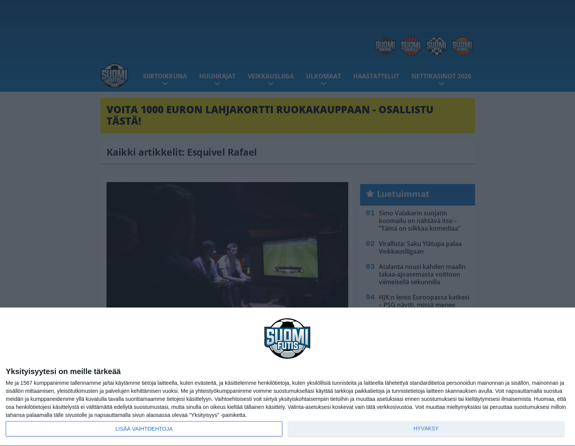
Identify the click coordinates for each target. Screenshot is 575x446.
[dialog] (287, 377)
